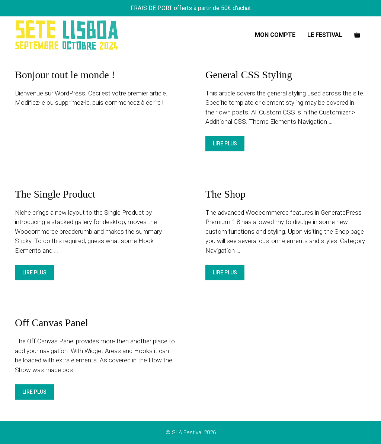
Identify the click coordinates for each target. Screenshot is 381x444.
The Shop (225, 194)
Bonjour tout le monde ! (65, 75)
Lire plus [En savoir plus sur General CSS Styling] (225, 144)
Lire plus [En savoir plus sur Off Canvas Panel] (34, 392)
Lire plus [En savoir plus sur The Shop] (225, 272)
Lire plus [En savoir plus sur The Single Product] (34, 272)
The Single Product (55, 194)
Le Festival (324, 34)
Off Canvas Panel (51, 322)
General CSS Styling (248, 75)
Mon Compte (275, 34)
